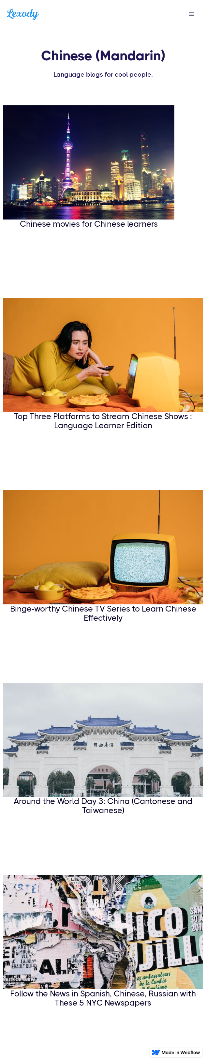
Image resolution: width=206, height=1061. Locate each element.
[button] (191, 14)
